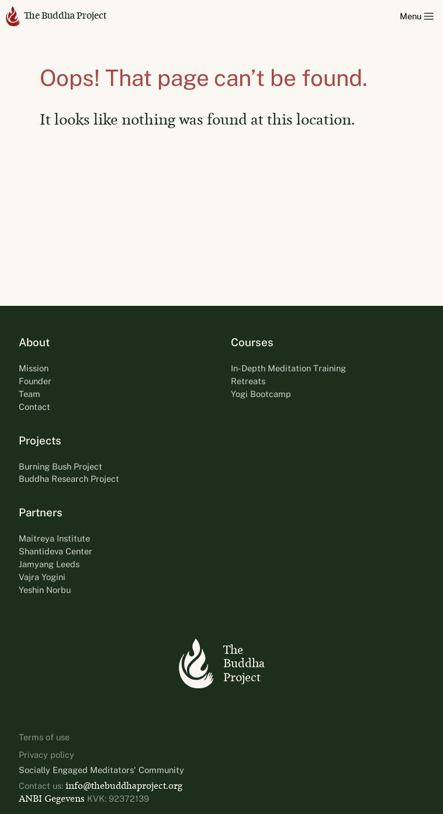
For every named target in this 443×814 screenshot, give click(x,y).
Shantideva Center (55, 551)
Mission (34, 368)
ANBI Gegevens (52, 798)
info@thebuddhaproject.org (123, 785)
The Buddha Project (56, 16)
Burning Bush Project (60, 466)
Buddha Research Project (69, 479)
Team (29, 394)
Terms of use (44, 737)
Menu (417, 16)
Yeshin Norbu (45, 590)
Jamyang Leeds (49, 564)
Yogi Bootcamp (261, 394)
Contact (34, 407)
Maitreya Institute (54, 538)
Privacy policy (46, 755)
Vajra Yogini (42, 577)
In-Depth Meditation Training (288, 368)
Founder (35, 381)
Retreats (248, 381)
